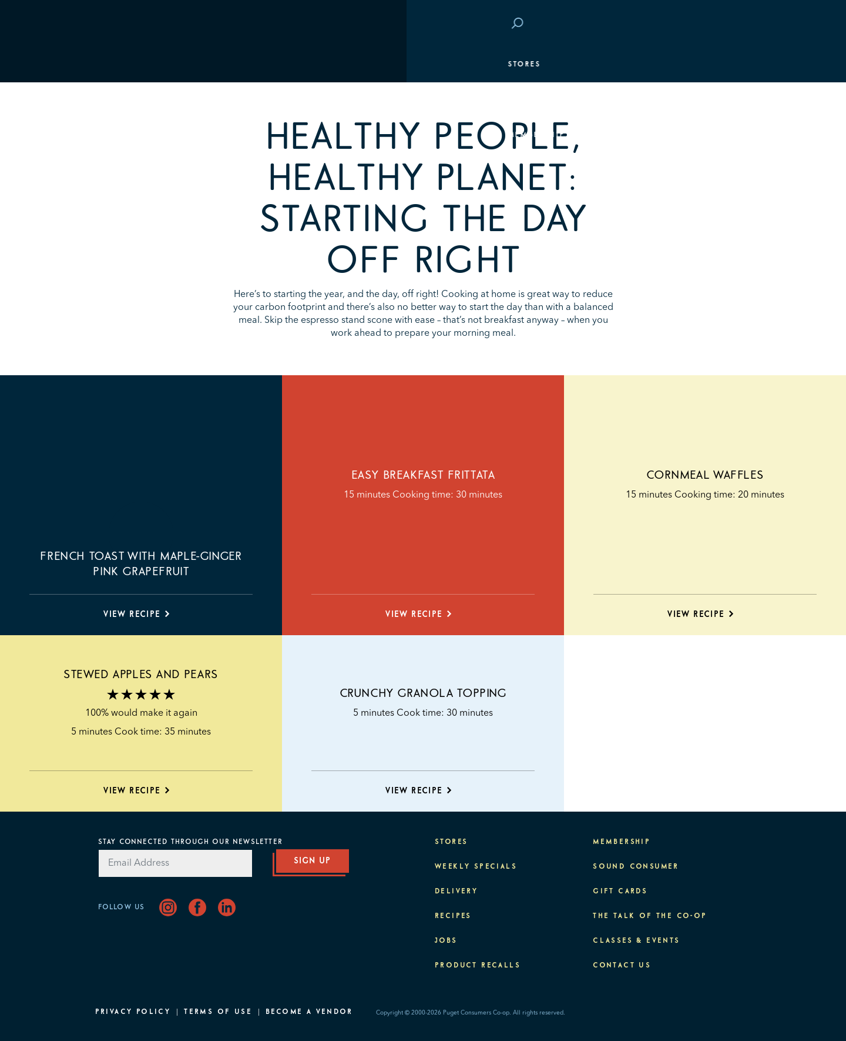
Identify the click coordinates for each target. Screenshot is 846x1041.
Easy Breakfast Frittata (423, 475)
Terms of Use (218, 1012)
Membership (130, 135)
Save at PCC (674, 24)
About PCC (719, 241)
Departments (132, 100)
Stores (117, 64)
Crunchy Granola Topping (423, 693)
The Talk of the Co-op (650, 916)
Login (730, 24)
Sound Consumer (636, 866)
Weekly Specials (476, 866)
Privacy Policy (133, 1012)
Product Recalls (478, 965)
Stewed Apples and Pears (141, 674)
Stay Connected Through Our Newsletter (190, 842)
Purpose (725, 205)
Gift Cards (620, 891)
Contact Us (622, 965)
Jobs (446, 941)
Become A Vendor (309, 1012)
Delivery (456, 891)
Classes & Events (701, 170)
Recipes (453, 916)
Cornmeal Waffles (705, 475)
